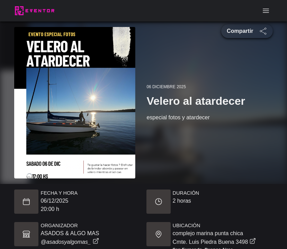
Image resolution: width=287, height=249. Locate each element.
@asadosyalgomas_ (69, 242)
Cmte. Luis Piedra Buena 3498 (214, 241)
